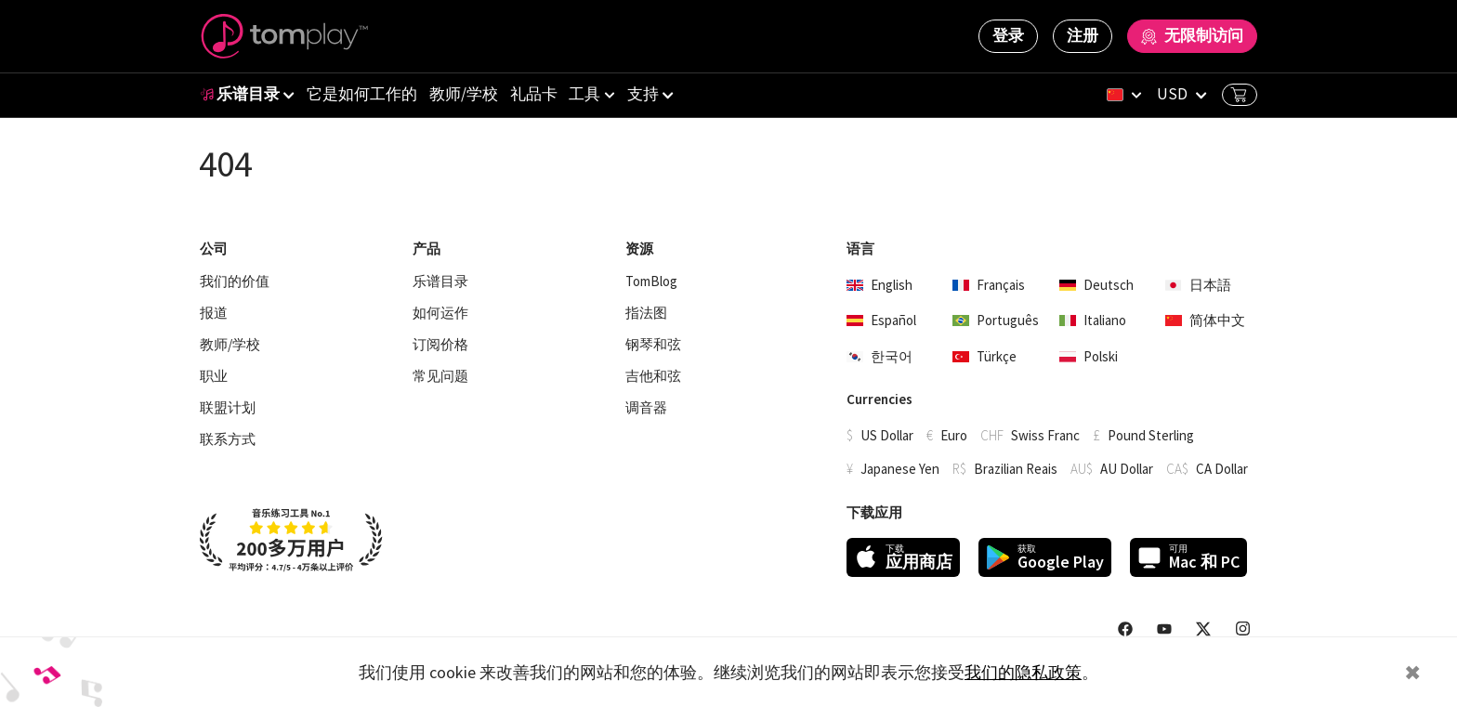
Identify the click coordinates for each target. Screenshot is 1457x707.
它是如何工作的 (362, 94)
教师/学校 (463, 94)
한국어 (879, 356)
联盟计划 (228, 407)
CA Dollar (1222, 469)
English (879, 285)
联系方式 (228, 439)
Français (988, 285)
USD (1172, 94)
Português (995, 320)
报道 (214, 313)
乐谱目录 (240, 94)
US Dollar (886, 435)
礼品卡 (534, 94)
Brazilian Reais (1015, 469)
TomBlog (651, 281)
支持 (643, 94)
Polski (1088, 356)
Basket (1238, 94)
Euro (953, 435)
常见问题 (440, 376)
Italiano (1092, 320)
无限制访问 (1192, 35)
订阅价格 (440, 344)
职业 (214, 376)
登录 (1008, 35)
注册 (1082, 35)
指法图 (646, 313)
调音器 (646, 407)
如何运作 (440, 313)
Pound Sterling (1151, 435)
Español (881, 320)
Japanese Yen (899, 469)
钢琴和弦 (653, 344)
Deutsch (1096, 285)
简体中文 (1205, 320)
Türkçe (984, 356)
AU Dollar (1126, 469)
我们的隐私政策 (1023, 672)
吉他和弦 (653, 376)
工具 (584, 94)
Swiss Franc (1045, 435)
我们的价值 (234, 281)
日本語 (1198, 285)
